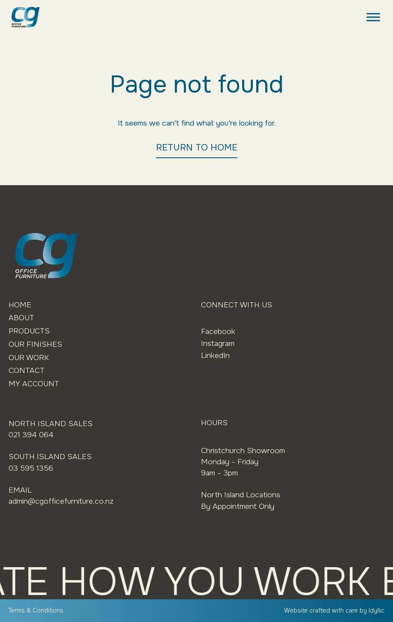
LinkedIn (215, 355)
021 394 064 (31, 434)
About (21, 317)
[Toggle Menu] (373, 17)
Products (29, 331)
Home (20, 304)
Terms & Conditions (36, 610)
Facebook (218, 331)
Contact (27, 370)
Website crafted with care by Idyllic (334, 610)
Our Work (29, 357)
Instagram (217, 343)
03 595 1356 (31, 468)
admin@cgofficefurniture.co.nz (61, 501)
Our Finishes (35, 344)
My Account (34, 383)
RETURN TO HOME (196, 147)
